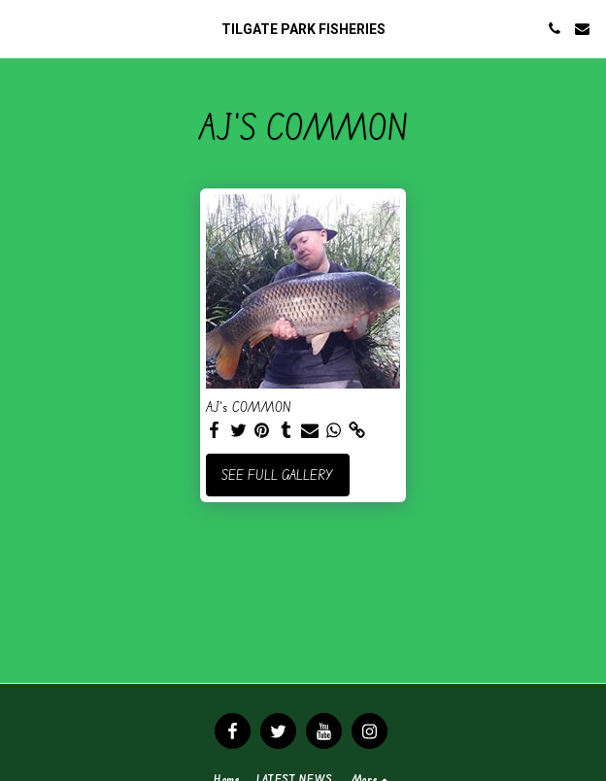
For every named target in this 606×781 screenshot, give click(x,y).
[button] (21, 28)
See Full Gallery (277, 474)
